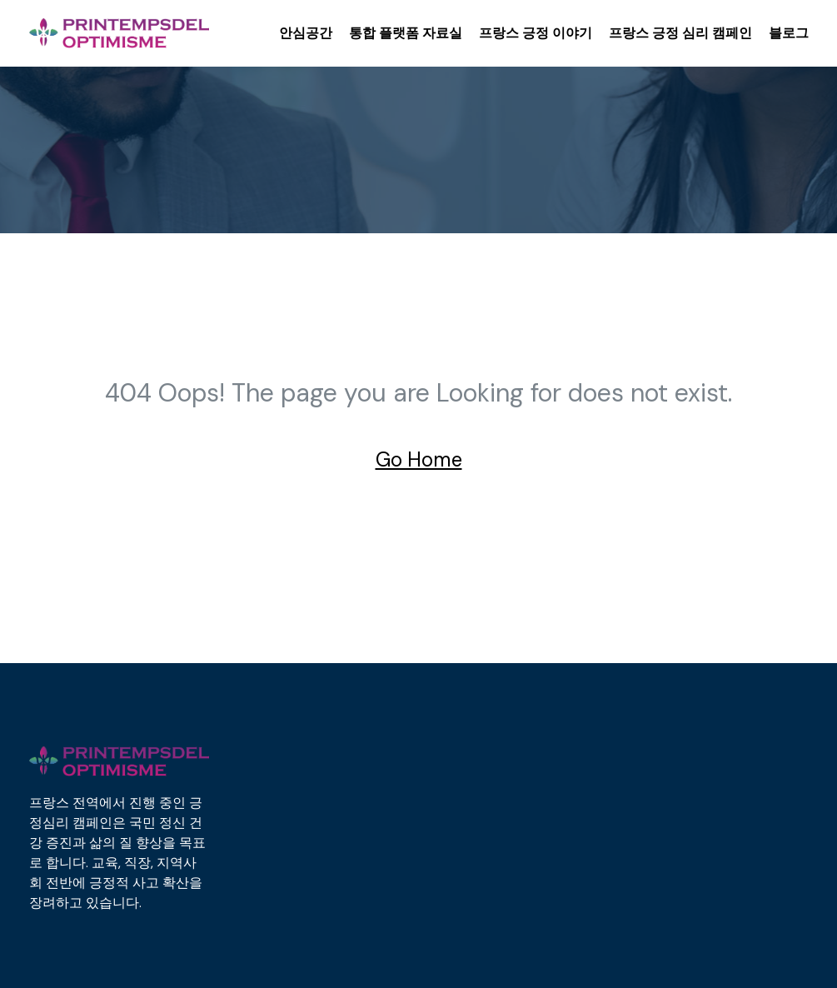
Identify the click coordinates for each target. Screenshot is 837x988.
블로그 (789, 33)
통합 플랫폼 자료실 (405, 33)
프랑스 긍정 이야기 (535, 33)
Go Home (419, 459)
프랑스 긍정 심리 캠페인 (680, 33)
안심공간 (305, 33)
